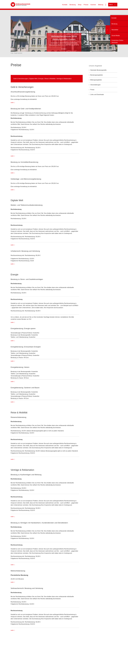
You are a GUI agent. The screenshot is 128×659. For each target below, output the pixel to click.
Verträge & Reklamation (64, 78)
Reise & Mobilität (50, 78)
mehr (12, 102)
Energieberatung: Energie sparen (23, 328)
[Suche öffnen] (105, 4)
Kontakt (64, 5)
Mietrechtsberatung (18, 571)
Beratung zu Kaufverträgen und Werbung (26, 475)
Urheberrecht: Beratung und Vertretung (25, 251)
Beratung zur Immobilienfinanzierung (24, 162)
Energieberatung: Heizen (20, 367)
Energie (40, 78)
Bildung (100, 5)
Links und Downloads (97, 94)
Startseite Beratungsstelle (98, 70)
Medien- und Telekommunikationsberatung (26, 205)
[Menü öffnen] (112, 4)
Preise (92, 89)
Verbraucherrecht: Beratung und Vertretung (27, 588)
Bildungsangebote (96, 80)
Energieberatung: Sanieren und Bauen (25, 388)
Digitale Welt (33, 78)
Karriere (93, 5)
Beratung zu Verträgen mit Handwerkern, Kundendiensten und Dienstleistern (39, 523)
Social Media (116, 35)
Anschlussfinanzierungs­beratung (23, 92)
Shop (79, 5)
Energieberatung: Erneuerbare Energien (26, 347)
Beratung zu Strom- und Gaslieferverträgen (27, 279)
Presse (86, 5)
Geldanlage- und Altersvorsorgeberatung (26, 179)
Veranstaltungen (95, 85)
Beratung (73, 5)
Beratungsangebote (96, 75)
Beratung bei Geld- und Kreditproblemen (26, 109)
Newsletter (115, 29)
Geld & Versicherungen (20, 78)
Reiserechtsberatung (18, 417)
